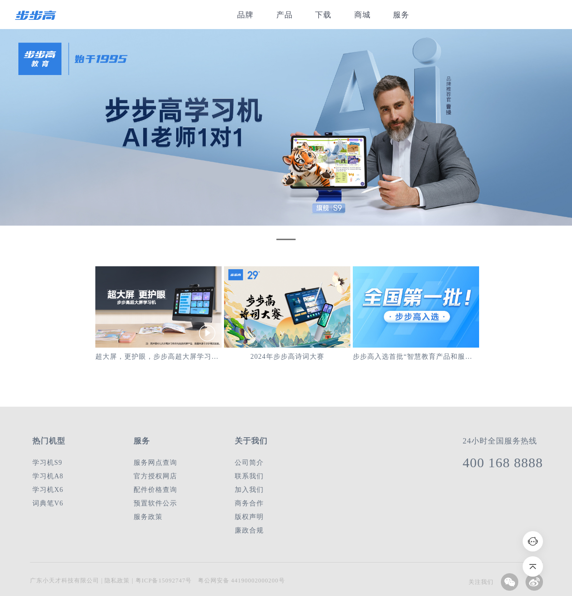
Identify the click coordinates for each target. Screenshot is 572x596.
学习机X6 (47, 489)
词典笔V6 (47, 503)
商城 (362, 15)
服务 (401, 15)
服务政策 (148, 516)
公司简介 (249, 462)
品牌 (245, 15)
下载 (323, 15)
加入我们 (249, 489)
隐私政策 (116, 580)
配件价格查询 (155, 489)
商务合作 (249, 503)
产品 (284, 15)
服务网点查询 (155, 462)
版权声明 (249, 516)
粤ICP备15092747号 (163, 580)
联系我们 (249, 476)
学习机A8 (47, 476)
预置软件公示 (155, 503)
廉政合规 (249, 530)
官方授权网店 (155, 476)
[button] (286, 239)
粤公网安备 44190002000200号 (241, 580)
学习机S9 (47, 462)
